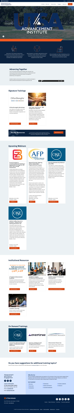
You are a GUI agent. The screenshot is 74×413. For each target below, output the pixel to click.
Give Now (70, 4)
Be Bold (43, 4)
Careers (46, 402)
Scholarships (31, 387)
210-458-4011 (11, 403)
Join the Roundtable (14, 248)
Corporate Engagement (48, 387)
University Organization (65, 402)
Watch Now (32, 350)
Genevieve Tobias (35, 365)
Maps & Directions (52, 402)
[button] (5, 381)
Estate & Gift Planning (48, 385)
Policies (41, 409)
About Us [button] (64, 4)
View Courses (32, 289)
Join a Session (32, 123)
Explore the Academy (14, 289)
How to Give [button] (53, 4)
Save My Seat (13, 201)
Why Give (31, 384)
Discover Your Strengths (14, 123)
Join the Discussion (53, 201)
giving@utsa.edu (10, 390)
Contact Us (60, 385)
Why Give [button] (47, 4)
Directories (58, 402)
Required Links (52, 409)
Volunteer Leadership (62, 383)
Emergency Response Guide (34, 409)
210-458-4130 (10, 388)
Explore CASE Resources (14, 350)
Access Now (51, 350)
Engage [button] (59, 4)
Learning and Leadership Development (56, 289)
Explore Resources (58, 132)
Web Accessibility (46, 409)
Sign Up (31, 201)
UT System (57, 409)
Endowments (46, 383)
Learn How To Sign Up (14, 314)
